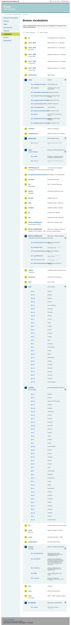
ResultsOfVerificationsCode (40, 251)
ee (34, 315)
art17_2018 (32, 68)
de (34, 309)
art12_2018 (32, 47)
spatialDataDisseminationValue (40, 118)
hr (34, 453)
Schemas (6, 31)
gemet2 (30, 198)
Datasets (6, 21)
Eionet (10, 14)
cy (34, 301)
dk (34, 312)
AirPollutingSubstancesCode (40, 242)
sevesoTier (36, 568)
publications (32, 542)
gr (34, 450)
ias (29, 212)
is (33, 464)
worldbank (32, 602)
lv (33, 350)
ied (29, 217)
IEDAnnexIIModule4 (35, 236)
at (33, 291)
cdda (30, 80)
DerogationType (37, 247)
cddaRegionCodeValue (39, 84)
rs (33, 502)
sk (34, 378)
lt (33, 343)
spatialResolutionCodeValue (40, 123)
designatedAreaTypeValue (40, 92)
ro (34, 368)
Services (6, 37)
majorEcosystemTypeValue (40, 110)
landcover (31, 277)
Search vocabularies (30, 32)
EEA (11, 1)
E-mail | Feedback (9, 619)
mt (34, 354)
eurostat (31, 179)
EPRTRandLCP (33, 168)
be (34, 295)
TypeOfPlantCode (38, 256)
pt (33, 364)
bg (34, 298)
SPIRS (35, 573)
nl (33, 357)
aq (29, 38)
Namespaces (7, 40)
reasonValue (36, 559)
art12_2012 (32, 43)
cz (34, 305)
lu (33, 347)
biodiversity (32, 75)
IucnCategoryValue (38, 107)
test (29, 586)
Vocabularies (7, 34)
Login (52, 1)
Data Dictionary (17, 14)
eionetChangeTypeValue (40, 103)
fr (33, 329)
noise (30, 537)
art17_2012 (32, 61)
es (34, 322)
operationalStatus (38, 553)
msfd (30, 530)
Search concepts (44, 32)
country (35, 607)
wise (30, 596)
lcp (29, 525)
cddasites (36, 88)
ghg (29, 203)
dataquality (32, 138)
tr (33, 516)
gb (34, 446)
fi (33, 326)
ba (34, 401)
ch (34, 411)
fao (29, 184)
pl (33, 361)
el (33, 319)
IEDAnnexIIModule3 (35, 229)
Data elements (7, 27)
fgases (30, 191)
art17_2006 (32, 54)
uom (29, 591)
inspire (30, 270)
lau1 (29, 282)
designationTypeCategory (40, 96)
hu (34, 333)
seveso (30, 547)
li (33, 471)
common (31, 128)
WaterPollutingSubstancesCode (40, 263)
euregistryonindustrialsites (37, 174)
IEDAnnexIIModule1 (35, 222)
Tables (5, 24)
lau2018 (31, 387)
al (33, 394)
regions (35, 114)
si (33, 375)
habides (31, 208)
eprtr (30, 150)
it (33, 340)
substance (36, 578)
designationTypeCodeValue (40, 100)
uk (34, 382)
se (34, 371)
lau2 (29, 287)
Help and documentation (10, 18)
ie (33, 336)
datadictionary (33, 133)
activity (35, 156)
